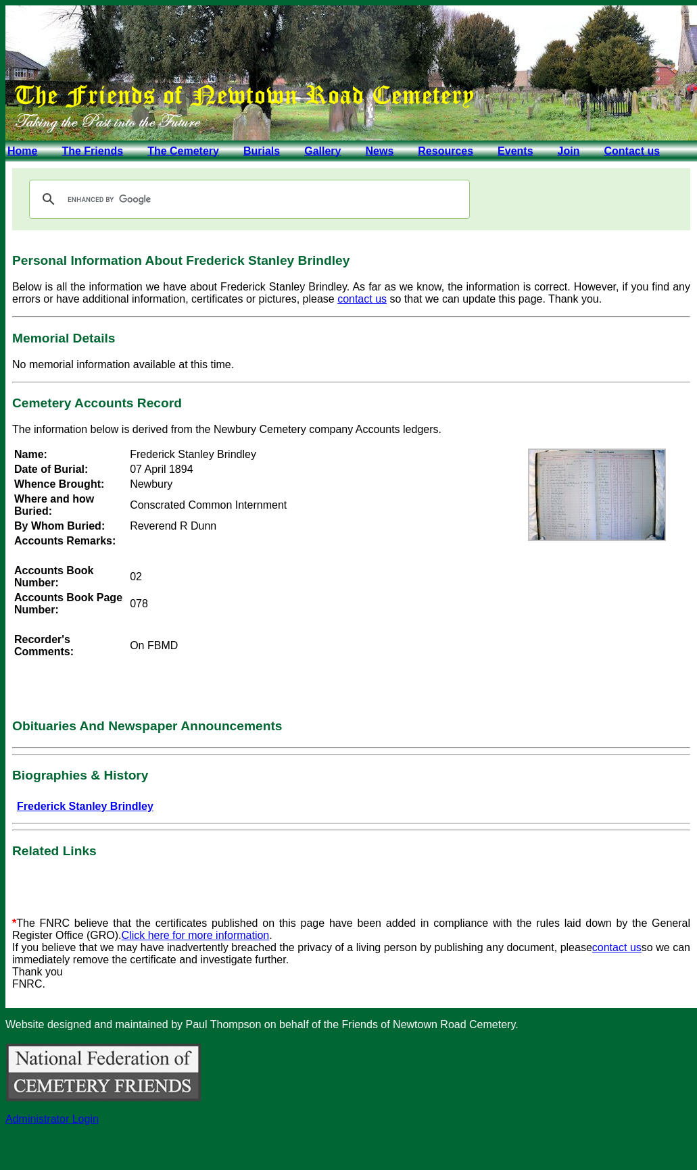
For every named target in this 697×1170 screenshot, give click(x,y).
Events (515, 151)
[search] (247, 199)
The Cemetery (183, 151)
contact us (362, 299)
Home (22, 151)
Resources (445, 151)
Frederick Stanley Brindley (85, 806)
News (379, 151)
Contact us (632, 151)
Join (569, 151)
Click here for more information (196, 935)
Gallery (322, 151)
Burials (261, 151)
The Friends (92, 151)
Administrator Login (52, 1119)
